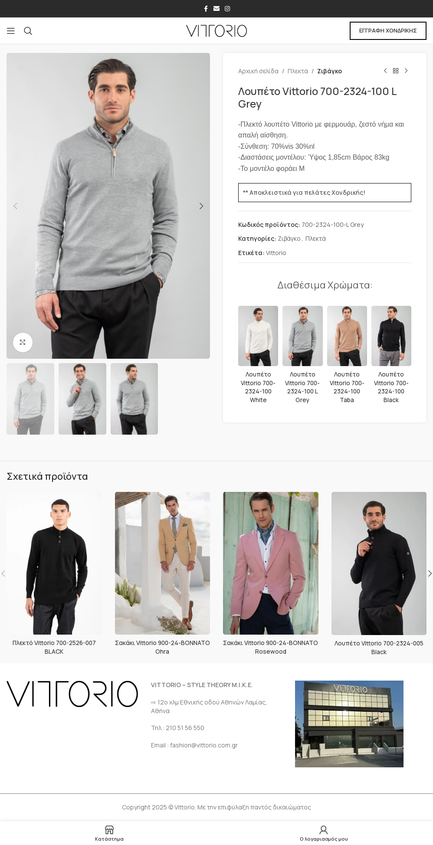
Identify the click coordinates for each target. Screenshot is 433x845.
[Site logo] (216, 30)
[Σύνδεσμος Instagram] (227, 9)
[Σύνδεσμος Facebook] (205, 9)
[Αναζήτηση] (28, 30)
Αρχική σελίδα (258, 71)
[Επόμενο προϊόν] (406, 71)
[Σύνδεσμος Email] (216, 9)
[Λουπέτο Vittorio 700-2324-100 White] (258, 336)
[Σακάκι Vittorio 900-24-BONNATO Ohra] (162, 563)
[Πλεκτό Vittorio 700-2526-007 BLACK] (54, 563)
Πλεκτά (298, 71)
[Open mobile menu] (11, 30)
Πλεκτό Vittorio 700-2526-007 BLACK (54, 647)
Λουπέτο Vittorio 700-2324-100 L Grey (302, 387)
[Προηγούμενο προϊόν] (385, 71)
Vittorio (276, 253)
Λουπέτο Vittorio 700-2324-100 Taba (347, 387)
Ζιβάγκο (329, 71)
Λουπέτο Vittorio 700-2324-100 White (258, 387)
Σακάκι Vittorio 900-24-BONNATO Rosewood (270, 647)
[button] (15, 206)
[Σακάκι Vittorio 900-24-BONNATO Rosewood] (270, 563)
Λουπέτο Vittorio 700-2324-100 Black (391, 387)
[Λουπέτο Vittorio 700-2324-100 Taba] (347, 336)
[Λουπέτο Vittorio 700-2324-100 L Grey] (302, 336)
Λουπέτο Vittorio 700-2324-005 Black (379, 647)
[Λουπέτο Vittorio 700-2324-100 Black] (391, 336)
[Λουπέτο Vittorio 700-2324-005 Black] (379, 563)
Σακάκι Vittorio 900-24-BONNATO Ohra (162, 647)
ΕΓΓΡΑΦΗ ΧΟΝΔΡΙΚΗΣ (388, 30)
